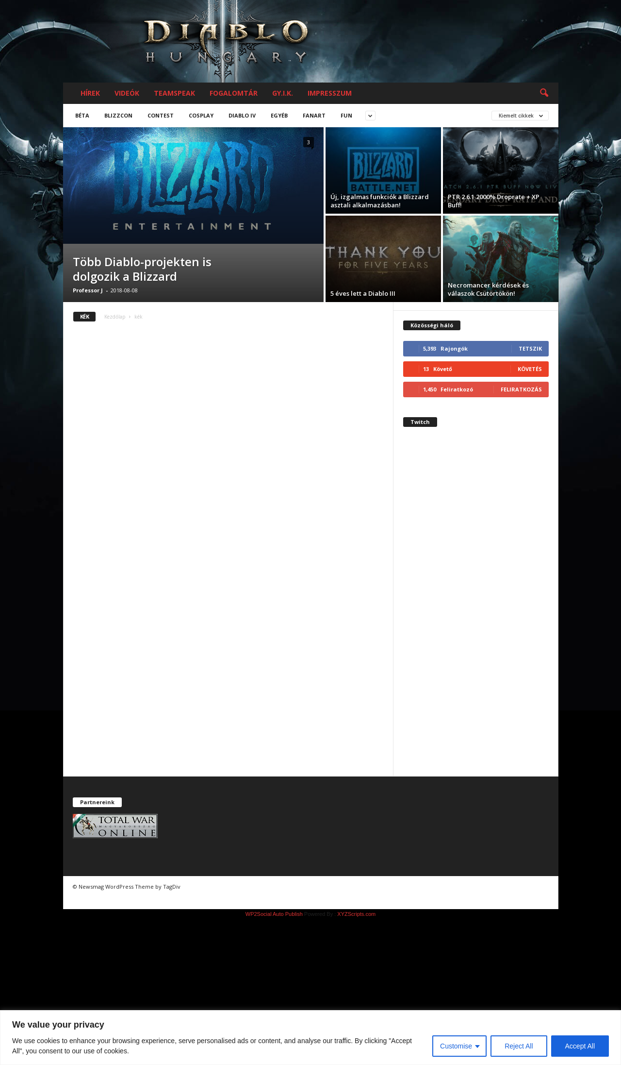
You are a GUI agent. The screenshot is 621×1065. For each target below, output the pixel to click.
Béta (82, 115)
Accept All (580, 1046)
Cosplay (201, 115)
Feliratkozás (521, 389)
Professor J (88, 290)
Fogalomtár (234, 93)
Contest (160, 115)
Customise (456, 1046)
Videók (126, 93)
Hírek (90, 93)
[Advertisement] (476, 610)
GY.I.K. (282, 93)
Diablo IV (242, 115)
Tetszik (530, 348)
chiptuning (91, 898)
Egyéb (279, 115)
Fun (346, 115)
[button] (544, 93)
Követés (530, 368)
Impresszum (330, 93)
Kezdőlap (114, 316)
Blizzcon (118, 115)
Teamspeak (174, 93)
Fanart (314, 115)
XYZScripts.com (356, 914)
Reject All (519, 1046)
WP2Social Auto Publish (274, 914)
